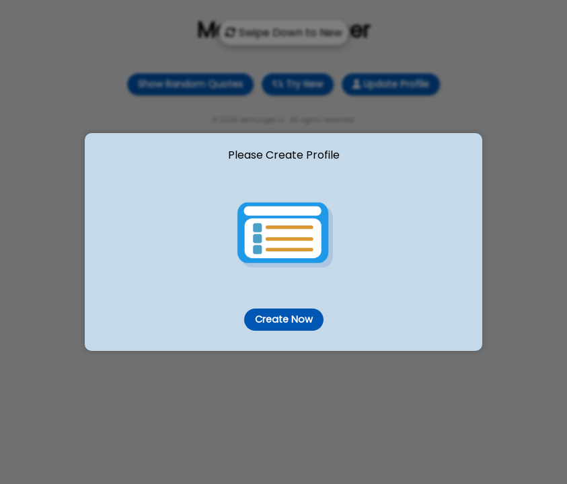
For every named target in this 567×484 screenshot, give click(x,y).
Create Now (283, 319)
